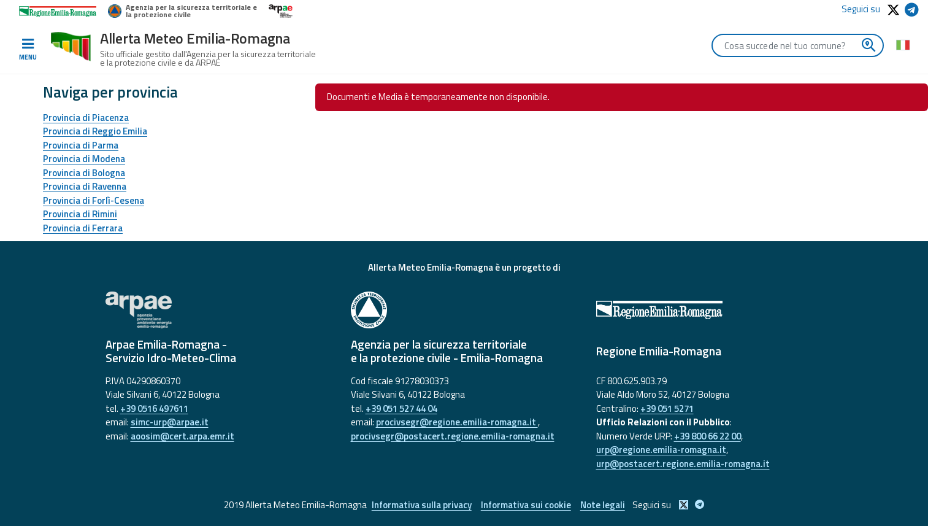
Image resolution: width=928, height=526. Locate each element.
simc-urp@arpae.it (170, 422)
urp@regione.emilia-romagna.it (661, 450)
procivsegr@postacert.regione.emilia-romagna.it (452, 436)
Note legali (602, 505)
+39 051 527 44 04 (401, 408)
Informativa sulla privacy (422, 505)
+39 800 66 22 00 (707, 436)
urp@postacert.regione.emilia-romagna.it (683, 464)
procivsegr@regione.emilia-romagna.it (457, 422)
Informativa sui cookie (526, 505)
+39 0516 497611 (154, 408)
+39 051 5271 (667, 408)
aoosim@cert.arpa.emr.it (182, 436)
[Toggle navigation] (27, 50)
